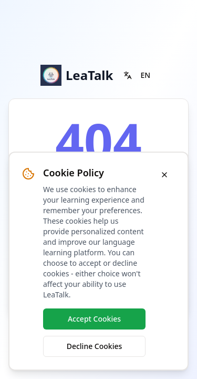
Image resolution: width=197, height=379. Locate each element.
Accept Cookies (94, 319)
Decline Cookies (94, 346)
